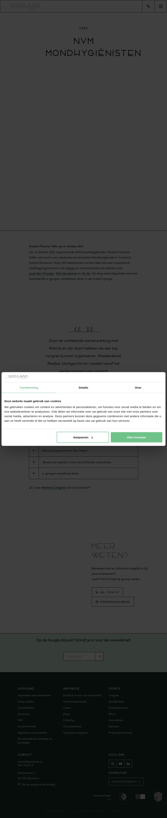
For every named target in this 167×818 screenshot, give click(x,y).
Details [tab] (83, 387)
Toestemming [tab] (29, 387)
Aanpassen (83, 437)
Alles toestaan (136, 437)
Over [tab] (138, 387)
